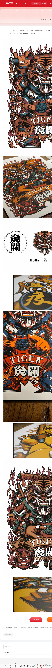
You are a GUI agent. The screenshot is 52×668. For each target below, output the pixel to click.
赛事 (17, 5)
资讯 (25, 5)
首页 (8, 5)
